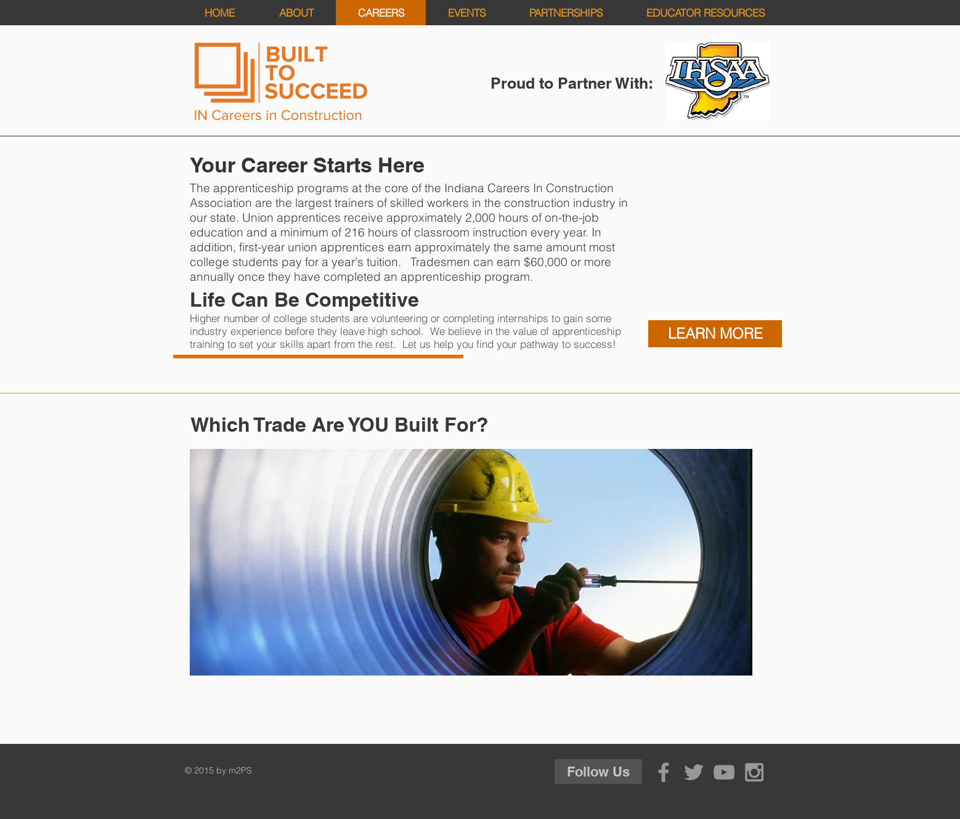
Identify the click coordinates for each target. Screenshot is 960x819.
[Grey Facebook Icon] (664, 772)
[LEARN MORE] (715, 333)
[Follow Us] (598, 771)
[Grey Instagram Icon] (754, 772)
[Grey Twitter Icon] (694, 772)
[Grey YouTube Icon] (724, 772)
